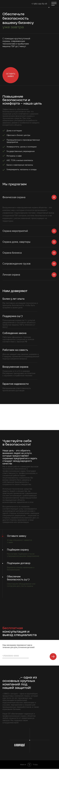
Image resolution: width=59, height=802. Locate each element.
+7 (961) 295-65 (37, 4)
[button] (10, 75)
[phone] (14, 655)
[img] (5, 3)
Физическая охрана (13, 197)
